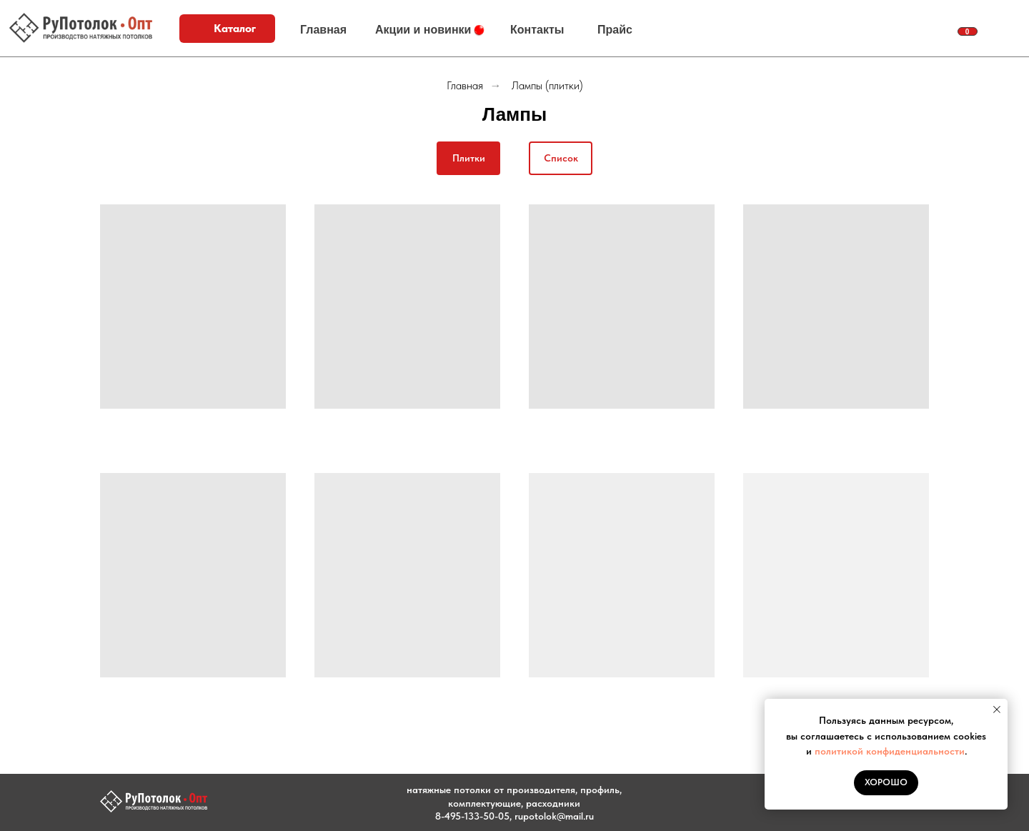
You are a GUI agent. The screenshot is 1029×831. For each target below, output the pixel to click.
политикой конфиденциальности (890, 751)
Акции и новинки (423, 30)
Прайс (614, 30)
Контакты (537, 30)
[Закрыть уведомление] (997, 709)
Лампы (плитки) (547, 85)
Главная (323, 30)
